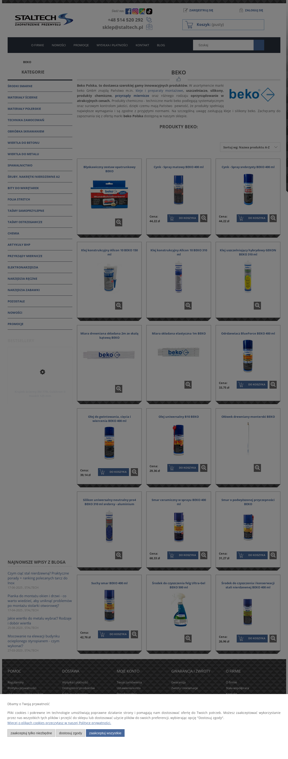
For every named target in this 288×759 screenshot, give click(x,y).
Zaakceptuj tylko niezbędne (31, 733)
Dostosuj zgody (70, 733)
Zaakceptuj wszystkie (105, 733)
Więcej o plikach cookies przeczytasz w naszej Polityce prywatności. (59, 723)
